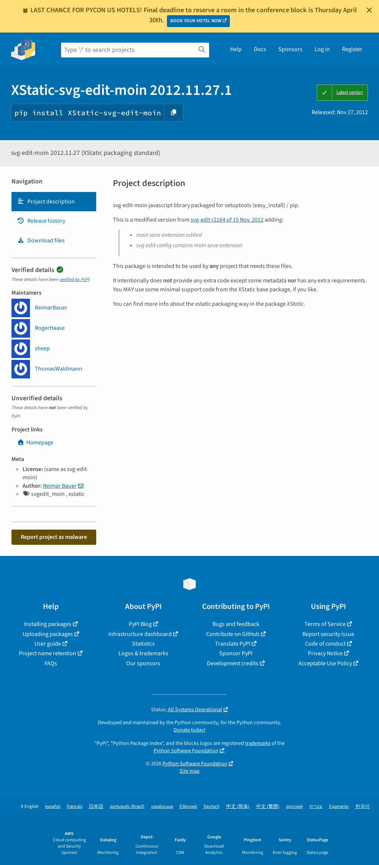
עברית (315, 806)
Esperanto (339, 806)
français (74, 806)
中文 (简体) (237, 806)
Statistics (143, 644)
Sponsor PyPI (235, 653)
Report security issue (328, 634)
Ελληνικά (188, 806)
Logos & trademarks (143, 653)
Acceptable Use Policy (325, 663)
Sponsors (290, 49)
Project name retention (47, 653)
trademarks (258, 743)
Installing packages (47, 624)
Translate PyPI (232, 644)
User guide (47, 644)
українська (162, 806)
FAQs (50, 663)
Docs (260, 49)
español (52, 806)
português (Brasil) (127, 806)
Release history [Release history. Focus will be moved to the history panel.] (41, 221)
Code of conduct (325, 644)
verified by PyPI (75, 279)
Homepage (35, 442)
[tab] (53, 201)
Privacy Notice (325, 653)
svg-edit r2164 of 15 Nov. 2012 (227, 220)
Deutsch (211, 806)
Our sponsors (143, 663)
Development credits (232, 663)
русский (294, 806)
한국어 (362, 806)
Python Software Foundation (186, 751)
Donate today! (189, 730)
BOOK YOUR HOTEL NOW (195, 20)
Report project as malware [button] (54, 537)
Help (236, 49)
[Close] (369, 10)
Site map (189, 771)
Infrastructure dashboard (140, 634)
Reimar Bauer (60, 486)
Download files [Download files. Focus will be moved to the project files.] (41, 240)
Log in (322, 49)
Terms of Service (325, 624)
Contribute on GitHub (232, 634)
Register (352, 49)
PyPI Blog (140, 624)
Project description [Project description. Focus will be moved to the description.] (46, 202)
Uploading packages (48, 634)
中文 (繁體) (267, 806)
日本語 (96, 806)
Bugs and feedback (235, 624)
